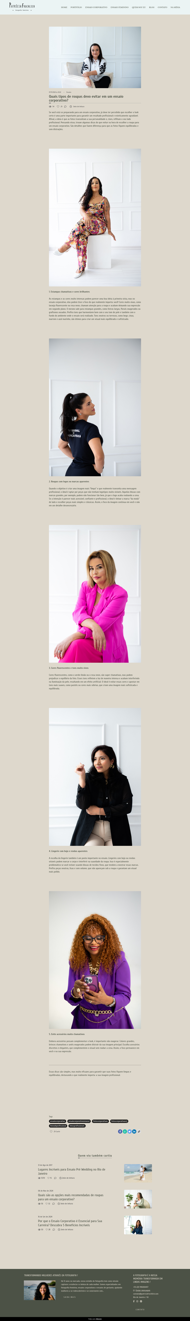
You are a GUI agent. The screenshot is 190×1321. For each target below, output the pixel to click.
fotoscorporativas (100, 1121)
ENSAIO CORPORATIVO (96, 7)
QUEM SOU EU (139, 7)
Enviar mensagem (143, 1290)
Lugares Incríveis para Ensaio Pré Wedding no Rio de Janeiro (71, 1171)
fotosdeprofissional (58, 1126)
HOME (64, 7)
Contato (140, 1310)
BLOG (151, 7)
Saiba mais (70, 1297)
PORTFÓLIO (76, 7)
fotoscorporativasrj (119, 1121)
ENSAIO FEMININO (120, 7)
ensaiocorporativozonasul (79, 1121)
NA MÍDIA (175, 7)
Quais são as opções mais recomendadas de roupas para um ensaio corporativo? (70, 1197)
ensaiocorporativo (57, 1121)
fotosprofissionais (77, 1126)
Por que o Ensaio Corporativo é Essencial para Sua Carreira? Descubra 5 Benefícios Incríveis (70, 1223)
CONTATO (162, 7)
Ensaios (68, 92)
